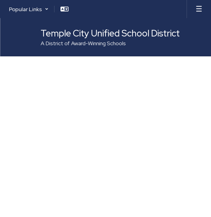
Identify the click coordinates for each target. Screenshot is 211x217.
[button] (28, 9)
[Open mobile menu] (199, 9)
